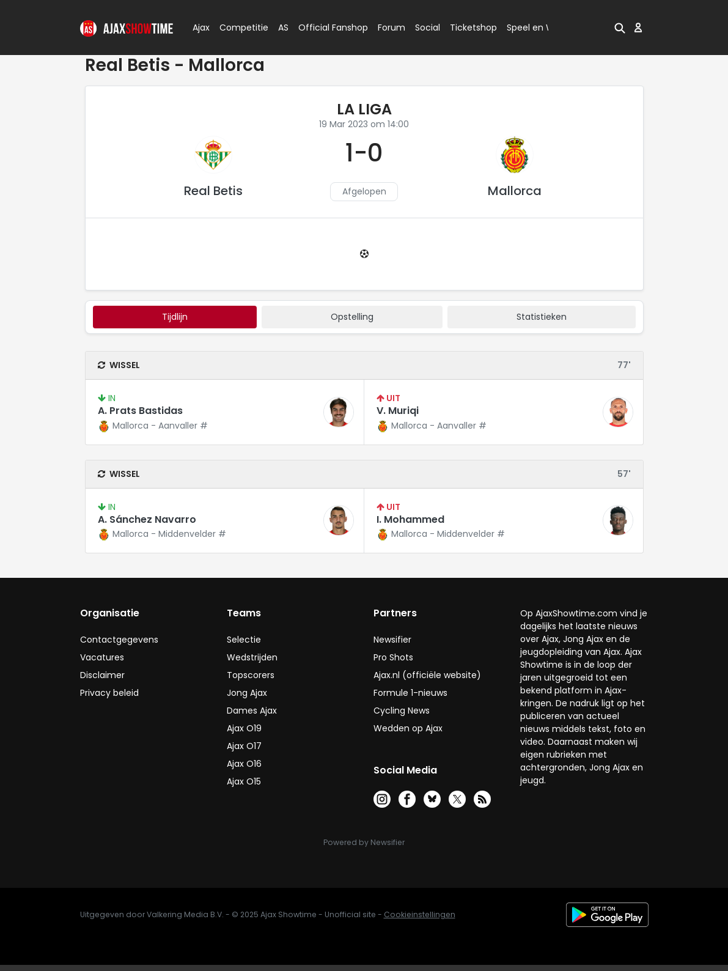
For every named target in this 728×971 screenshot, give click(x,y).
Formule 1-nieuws (410, 693)
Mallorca (515, 190)
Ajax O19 (244, 728)
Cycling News (401, 710)
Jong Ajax (247, 693)
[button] (619, 27)
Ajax (200, 27)
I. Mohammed (410, 519)
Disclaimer (102, 675)
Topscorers (250, 675)
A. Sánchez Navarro (147, 519)
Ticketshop (473, 27)
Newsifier (392, 639)
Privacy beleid (109, 693)
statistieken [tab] (542, 317)
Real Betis (213, 190)
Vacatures (102, 657)
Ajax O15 (244, 781)
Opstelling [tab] (352, 317)
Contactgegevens (119, 639)
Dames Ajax (252, 710)
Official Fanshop (325, 27)
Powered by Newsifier (364, 842)
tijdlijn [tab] (175, 317)
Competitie (239, 27)
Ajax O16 (244, 764)
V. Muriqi (398, 411)
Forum (391, 27)
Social (425, 27)
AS (283, 27)
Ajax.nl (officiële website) (427, 675)
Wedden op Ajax (408, 728)
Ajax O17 (244, 746)
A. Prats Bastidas (140, 411)
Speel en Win (534, 27)
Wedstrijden (252, 657)
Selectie (244, 639)
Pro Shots (393, 657)
